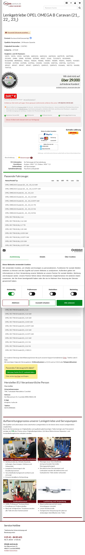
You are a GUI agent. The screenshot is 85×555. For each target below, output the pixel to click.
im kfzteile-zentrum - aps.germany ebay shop (68, 87)
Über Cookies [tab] (70, 257)
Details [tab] (42, 257)
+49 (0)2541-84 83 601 (65, 103)
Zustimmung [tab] (15, 257)
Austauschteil (22, 107)
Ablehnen (15, 303)
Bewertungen (25, 157)
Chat (65, 358)
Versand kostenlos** (30, 100)
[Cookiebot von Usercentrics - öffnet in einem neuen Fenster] (72, 250)
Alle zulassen (69, 303)
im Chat (17, 376)
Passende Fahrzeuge (14, 32)
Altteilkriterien (23, 109)
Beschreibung (9, 157)
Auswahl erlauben (42, 303)
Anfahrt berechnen (10, 551)
